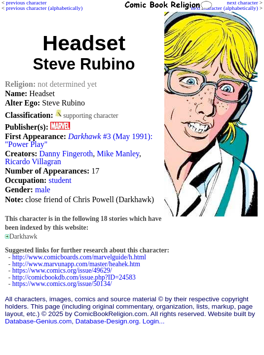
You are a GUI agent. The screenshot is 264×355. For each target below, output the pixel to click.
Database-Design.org (107, 321)
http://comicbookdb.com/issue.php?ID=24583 (74, 277)
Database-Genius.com (38, 321)
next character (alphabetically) (224, 8)
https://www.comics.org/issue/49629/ (62, 270)
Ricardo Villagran (33, 161)
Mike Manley (118, 153)
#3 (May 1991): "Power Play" (78, 140)
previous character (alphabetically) (44, 8)
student (59, 180)
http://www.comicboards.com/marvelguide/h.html (79, 257)
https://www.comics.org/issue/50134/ (62, 283)
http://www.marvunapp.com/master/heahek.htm (76, 264)
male (42, 189)
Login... (154, 321)
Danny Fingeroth (66, 153)
